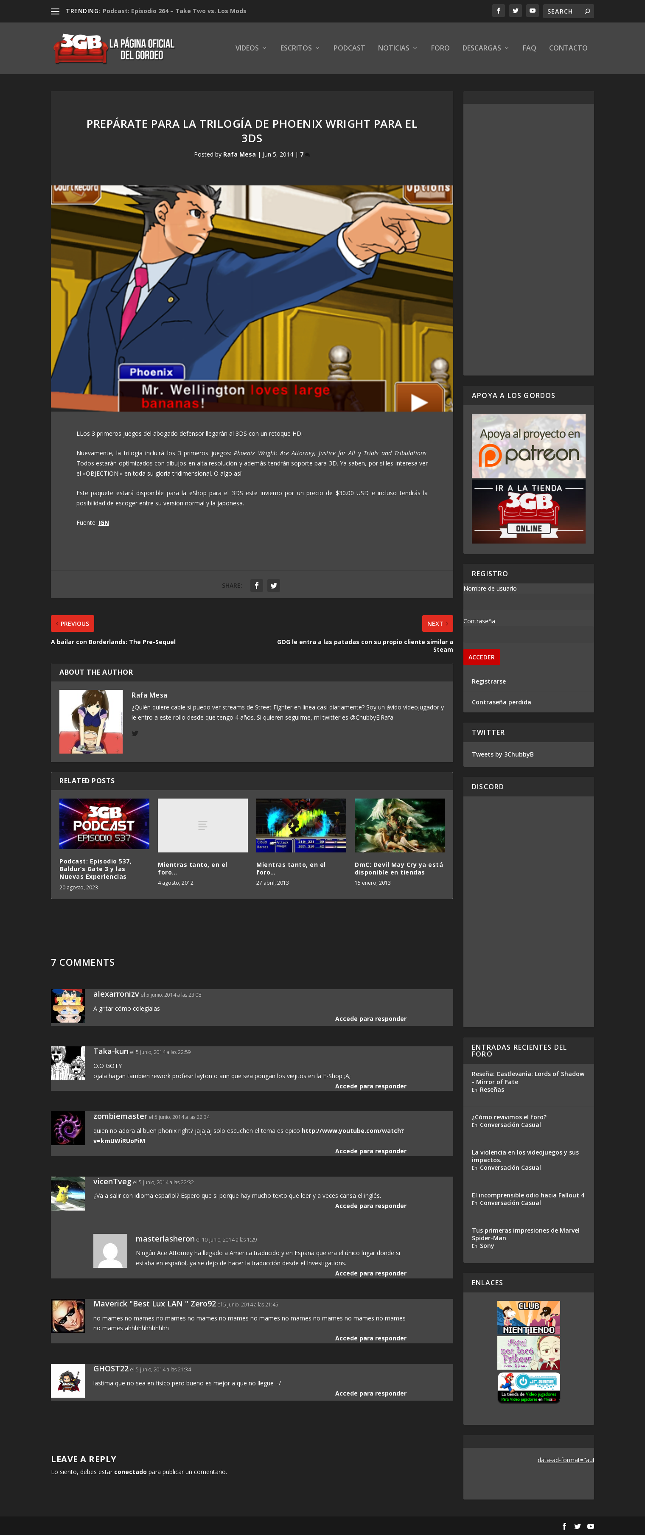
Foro (440, 49)
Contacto (568, 49)
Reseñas (492, 1090)
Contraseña (479, 622)
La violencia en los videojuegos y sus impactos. (525, 1157)
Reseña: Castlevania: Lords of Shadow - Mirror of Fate (528, 1079)
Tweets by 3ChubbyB (503, 755)
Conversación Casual (510, 1125)
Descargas (482, 49)
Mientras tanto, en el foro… (192, 869)
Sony (487, 1246)
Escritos (296, 49)
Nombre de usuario (490, 589)
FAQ (529, 49)
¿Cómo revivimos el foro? (509, 1118)
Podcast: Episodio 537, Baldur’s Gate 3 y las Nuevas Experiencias (95, 869)
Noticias (393, 49)
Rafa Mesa (239, 155)
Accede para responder (371, 1019)
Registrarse (489, 682)
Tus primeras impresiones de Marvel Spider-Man (526, 1235)
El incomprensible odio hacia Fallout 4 (528, 1196)
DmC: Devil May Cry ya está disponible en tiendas (399, 869)
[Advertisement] (529, 240)
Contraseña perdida (501, 703)
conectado (130, 1473)
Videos (247, 49)
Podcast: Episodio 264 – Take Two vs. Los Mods (175, 11)
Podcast (349, 49)
